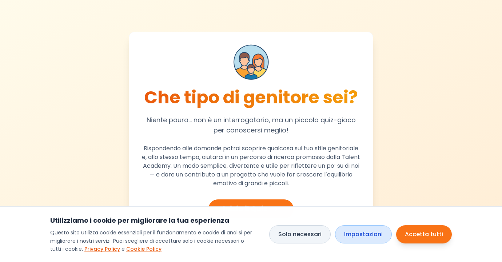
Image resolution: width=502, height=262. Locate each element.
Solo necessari (300, 234)
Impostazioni (363, 234)
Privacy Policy (102, 249)
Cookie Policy (144, 249)
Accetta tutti (424, 234)
